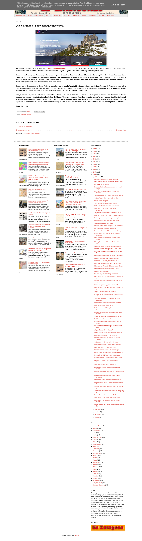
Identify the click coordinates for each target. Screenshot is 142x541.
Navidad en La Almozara (101, 271)
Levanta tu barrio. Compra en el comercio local (108, 357)
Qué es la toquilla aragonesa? (74, 253)
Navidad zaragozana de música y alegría (106, 258)
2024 (94, 154)
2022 (94, 159)
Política (95, 464)
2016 (94, 174)
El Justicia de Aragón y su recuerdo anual (106, 261)
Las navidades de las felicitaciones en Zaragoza (108, 231)
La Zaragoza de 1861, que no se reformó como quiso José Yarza (74, 163)
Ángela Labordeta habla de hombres (105, 291)
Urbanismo (96, 480)
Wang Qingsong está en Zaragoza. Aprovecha (108, 332)
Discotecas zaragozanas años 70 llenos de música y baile (38, 150)
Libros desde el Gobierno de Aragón (105, 228)
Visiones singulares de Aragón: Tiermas (106, 274)
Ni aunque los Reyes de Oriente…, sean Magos (108, 266)
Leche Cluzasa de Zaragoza (37, 238)
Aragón (84, 15)
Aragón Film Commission (58, 68)
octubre (97, 412)
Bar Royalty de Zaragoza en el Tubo (75, 189)
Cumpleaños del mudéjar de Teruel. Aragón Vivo (108, 255)
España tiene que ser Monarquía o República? (108, 302)
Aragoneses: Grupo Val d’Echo (103, 305)
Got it (123, 5)
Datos (94, 442)
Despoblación (97, 444)
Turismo (95, 478)
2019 (94, 167)
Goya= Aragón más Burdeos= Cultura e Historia (108, 352)
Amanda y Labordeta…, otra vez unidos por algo (108, 215)
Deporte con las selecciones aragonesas (106, 179)
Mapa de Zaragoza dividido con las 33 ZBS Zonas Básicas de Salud (39, 163)
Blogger (77, 535)
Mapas (30, 15)
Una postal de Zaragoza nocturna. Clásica (106, 268)
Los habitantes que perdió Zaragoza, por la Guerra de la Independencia (76, 215)
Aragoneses (110, 15)
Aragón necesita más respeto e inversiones (107, 397)
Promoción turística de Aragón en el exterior (107, 220)
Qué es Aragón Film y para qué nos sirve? (106, 198)
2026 (94, 148)
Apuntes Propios (98, 426)
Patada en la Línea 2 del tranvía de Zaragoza (107, 263)
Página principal (20, 15)
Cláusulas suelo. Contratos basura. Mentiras (107, 246)
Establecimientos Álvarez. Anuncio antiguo (106, 350)
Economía (28, 114)
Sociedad (95, 476)
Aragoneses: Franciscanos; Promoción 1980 (107, 213)
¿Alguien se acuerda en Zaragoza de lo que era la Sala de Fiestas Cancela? (39, 226)
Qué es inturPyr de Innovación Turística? (106, 342)
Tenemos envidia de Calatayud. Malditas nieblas (108, 195)
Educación (96, 451)
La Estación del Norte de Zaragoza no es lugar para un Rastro (40, 249)
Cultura (95, 439)
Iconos (95, 458)
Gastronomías (97, 453)
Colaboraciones (97, 437)
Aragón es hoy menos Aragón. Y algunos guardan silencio (38, 201)
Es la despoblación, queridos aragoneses (106, 206)
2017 (94, 172)
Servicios (95, 471)
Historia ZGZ (57, 15)
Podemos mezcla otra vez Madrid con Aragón (107, 344)
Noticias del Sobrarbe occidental (103, 319)
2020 (94, 164)
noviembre (98, 409)
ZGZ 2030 (101, 15)
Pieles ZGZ (67, 15)
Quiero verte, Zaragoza (101, 201)
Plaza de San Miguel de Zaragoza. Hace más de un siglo (75, 150)
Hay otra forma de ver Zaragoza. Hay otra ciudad (108, 225)
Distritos (95, 446)
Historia (95, 455)
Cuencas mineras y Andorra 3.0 (103, 223)
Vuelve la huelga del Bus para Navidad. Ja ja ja (108, 316)
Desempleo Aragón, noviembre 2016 (105, 395)
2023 (94, 156)
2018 (94, 169)
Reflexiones (76, 15)
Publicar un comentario (25, 126)
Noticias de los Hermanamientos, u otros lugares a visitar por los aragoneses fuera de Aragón (75, 202)
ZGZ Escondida (38, 15)
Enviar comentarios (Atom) (32, 133)
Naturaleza (96, 462)
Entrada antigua (121, 130)
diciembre (98, 177)
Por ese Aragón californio (101, 184)
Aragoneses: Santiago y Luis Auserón (105, 335)
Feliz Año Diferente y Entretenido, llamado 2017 (108, 182)
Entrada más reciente (22, 130)
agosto (97, 417)
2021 (94, 161)
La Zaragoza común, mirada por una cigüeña (107, 218)
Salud (94, 469)
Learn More (115, 5)
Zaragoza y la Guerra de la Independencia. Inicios (73, 176)
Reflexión (95, 467)
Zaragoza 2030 (97, 483)
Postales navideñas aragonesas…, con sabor (107, 249)
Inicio (72, 130)
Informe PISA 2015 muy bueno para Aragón (107, 355)
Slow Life (95, 473)
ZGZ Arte (48, 15)
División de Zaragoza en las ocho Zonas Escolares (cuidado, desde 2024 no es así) (38, 177)
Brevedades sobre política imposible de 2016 (107, 380)
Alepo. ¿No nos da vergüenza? (103, 330)
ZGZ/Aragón (92, 15)
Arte (94, 433)
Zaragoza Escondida (99, 485)
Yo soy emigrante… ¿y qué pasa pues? (106, 285)
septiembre (98, 414)
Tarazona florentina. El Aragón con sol (105, 203)
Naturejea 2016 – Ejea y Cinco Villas (105, 347)
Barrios (95, 435)
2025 (94, 151)
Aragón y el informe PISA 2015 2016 (105, 364)
